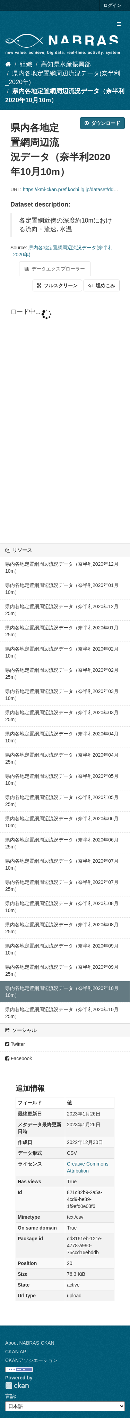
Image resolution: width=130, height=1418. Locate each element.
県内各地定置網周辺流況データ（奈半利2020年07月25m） (62, 885)
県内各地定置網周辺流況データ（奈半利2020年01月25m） (62, 631)
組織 (26, 64)
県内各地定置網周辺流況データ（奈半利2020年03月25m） (62, 716)
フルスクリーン (57, 285)
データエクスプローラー (55, 269)
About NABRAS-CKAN (29, 1343)
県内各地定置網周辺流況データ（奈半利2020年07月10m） (62, 864)
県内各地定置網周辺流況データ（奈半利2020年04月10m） (62, 737)
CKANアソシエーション (31, 1360)
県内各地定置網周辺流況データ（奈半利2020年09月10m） (62, 949)
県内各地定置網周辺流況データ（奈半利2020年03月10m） (62, 694)
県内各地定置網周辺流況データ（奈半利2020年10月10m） (62, 991)
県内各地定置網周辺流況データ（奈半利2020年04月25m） (62, 758)
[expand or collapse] (119, 24)
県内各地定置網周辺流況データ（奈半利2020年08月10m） (62, 907)
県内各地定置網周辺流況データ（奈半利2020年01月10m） (62, 588)
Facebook (18, 1058)
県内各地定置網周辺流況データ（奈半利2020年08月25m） (62, 928)
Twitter (15, 1044)
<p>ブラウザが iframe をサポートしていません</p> (65, 418)
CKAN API (16, 1351)
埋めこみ (101, 285)
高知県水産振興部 (66, 64)
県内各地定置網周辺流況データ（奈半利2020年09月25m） (62, 970)
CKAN (17, 1385)
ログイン (112, 5)
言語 (10, 1396)
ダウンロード (102, 123)
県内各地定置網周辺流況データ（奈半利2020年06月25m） (62, 843)
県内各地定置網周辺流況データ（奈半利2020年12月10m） (62, 567)
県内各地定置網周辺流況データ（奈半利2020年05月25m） (62, 801)
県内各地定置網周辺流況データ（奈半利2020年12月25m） (62, 610)
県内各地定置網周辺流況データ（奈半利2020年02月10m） (62, 652)
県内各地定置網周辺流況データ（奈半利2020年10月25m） (62, 1013)
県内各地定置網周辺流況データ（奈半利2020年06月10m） (62, 822)
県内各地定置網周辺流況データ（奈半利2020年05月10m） (62, 779)
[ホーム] (8, 64)
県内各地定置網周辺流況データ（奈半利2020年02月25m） (62, 673)
